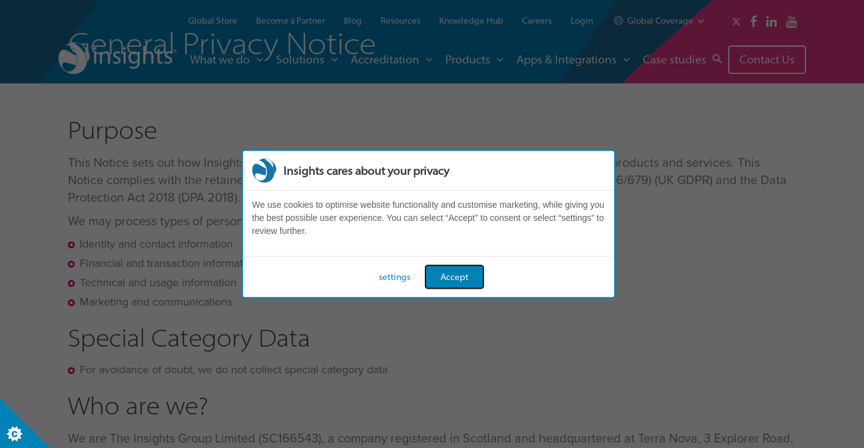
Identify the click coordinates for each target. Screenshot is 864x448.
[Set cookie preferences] (25, 423)
